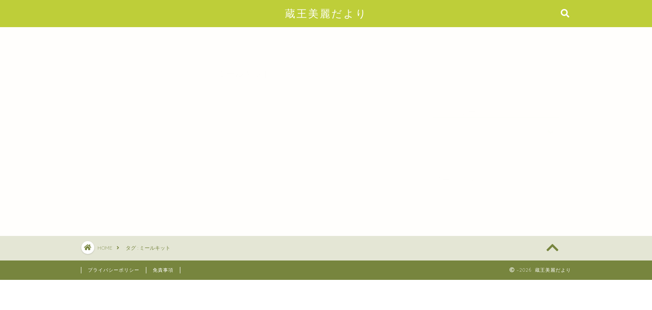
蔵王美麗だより (326, 13)
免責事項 (163, 270)
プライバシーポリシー (113, 270)
